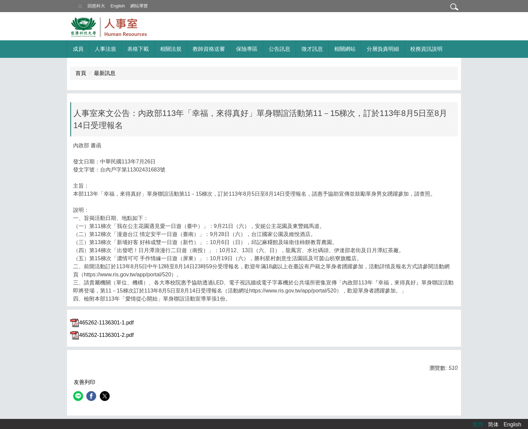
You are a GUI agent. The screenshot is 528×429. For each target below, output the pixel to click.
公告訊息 (279, 49)
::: (80, 5)
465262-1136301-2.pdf (102, 335)
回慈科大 (96, 5)
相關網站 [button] (345, 49)
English (117, 5)
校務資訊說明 (426, 49)
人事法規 (105, 49)
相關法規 (171, 49)
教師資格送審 (209, 49)
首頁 (80, 73)
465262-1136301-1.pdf (102, 322)
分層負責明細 (383, 49)
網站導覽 (139, 5)
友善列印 (84, 382)
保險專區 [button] (247, 49)
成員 (78, 49)
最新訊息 (105, 73)
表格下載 (138, 49)
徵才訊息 (312, 49)
